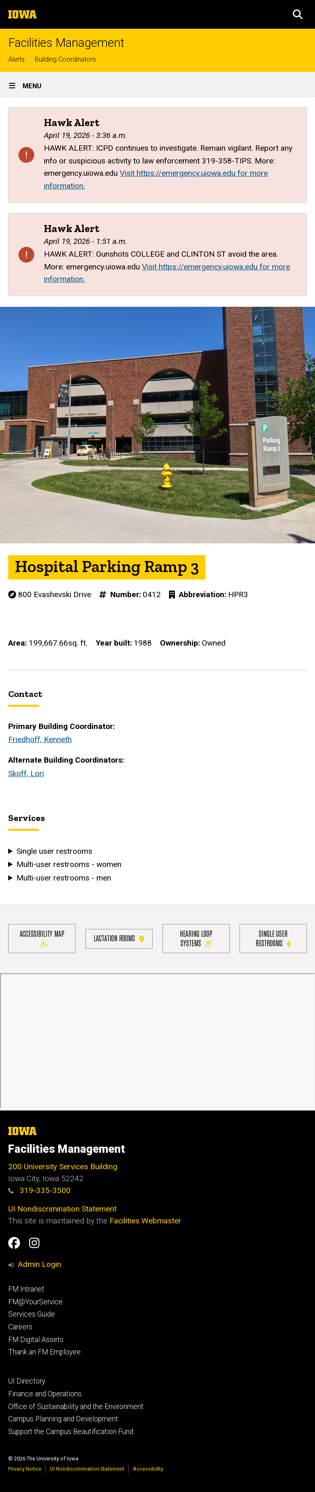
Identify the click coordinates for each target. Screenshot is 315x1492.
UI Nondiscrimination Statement (62, 1209)
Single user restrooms (273, 938)
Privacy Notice (24, 1469)
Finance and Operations (45, 1394)
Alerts (16, 59)
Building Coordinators (65, 59)
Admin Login (39, 1264)
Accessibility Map (42, 938)
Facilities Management (66, 43)
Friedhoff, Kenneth (40, 740)
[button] (298, 14)
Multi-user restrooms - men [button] (63, 877)
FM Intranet (26, 1289)
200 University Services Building (62, 1166)
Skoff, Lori (26, 773)
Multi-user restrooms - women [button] (68, 864)
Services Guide (31, 1314)
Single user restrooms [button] (54, 850)
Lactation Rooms (119, 937)
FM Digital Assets (36, 1340)
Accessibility (148, 1469)
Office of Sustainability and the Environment (76, 1406)
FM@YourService (35, 1302)
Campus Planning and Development (63, 1419)
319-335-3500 (39, 1190)
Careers (20, 1327)
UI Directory (26, 1381)
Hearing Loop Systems (196, 938)
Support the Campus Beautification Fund (70, 1432)
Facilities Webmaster (145, 1220)
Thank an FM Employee (44, 1352)
